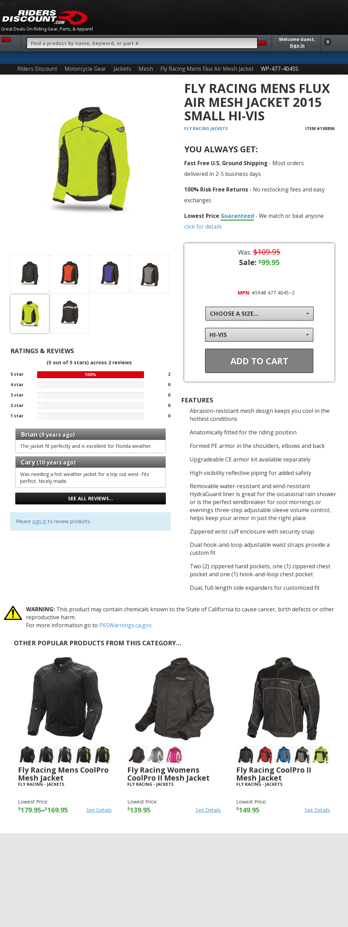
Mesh (145, 69)
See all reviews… (90, 498)
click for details (203, 226)
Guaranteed (237, 216)
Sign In (297, 46)
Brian (29, 434)
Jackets (122, 69)
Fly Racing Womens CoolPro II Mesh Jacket (168, 774)
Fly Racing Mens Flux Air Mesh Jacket (207, 69)
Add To (259, 361)
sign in (39, 521)
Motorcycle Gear (85, 69)
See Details (99, 810)
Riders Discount (37, 69)
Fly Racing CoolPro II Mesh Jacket (273, 774)
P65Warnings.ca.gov (125, 625)
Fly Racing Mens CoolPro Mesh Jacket (63, 774)
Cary (28, 462)
